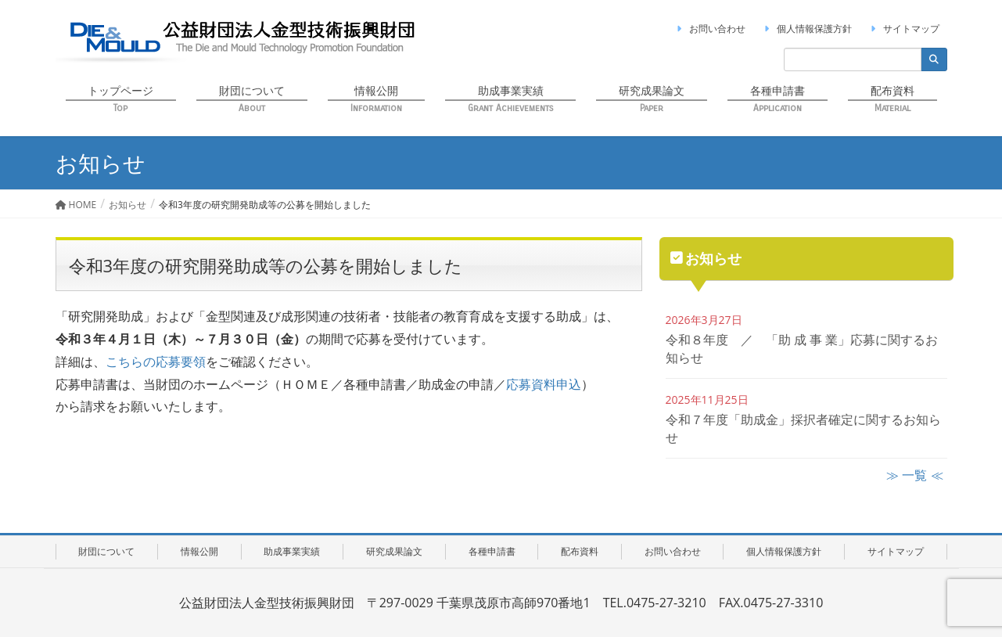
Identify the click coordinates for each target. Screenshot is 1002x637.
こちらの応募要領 (156, 361)
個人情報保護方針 (806, 28)
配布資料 (579, 551)
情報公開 (199, 551)
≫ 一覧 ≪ (914, 475)
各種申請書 (492, 551)
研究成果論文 (394, 551)
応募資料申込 (543, 384)
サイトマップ (903, 28)
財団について (106, 551)
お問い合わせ (709, 28)
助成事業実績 (292, 551)
